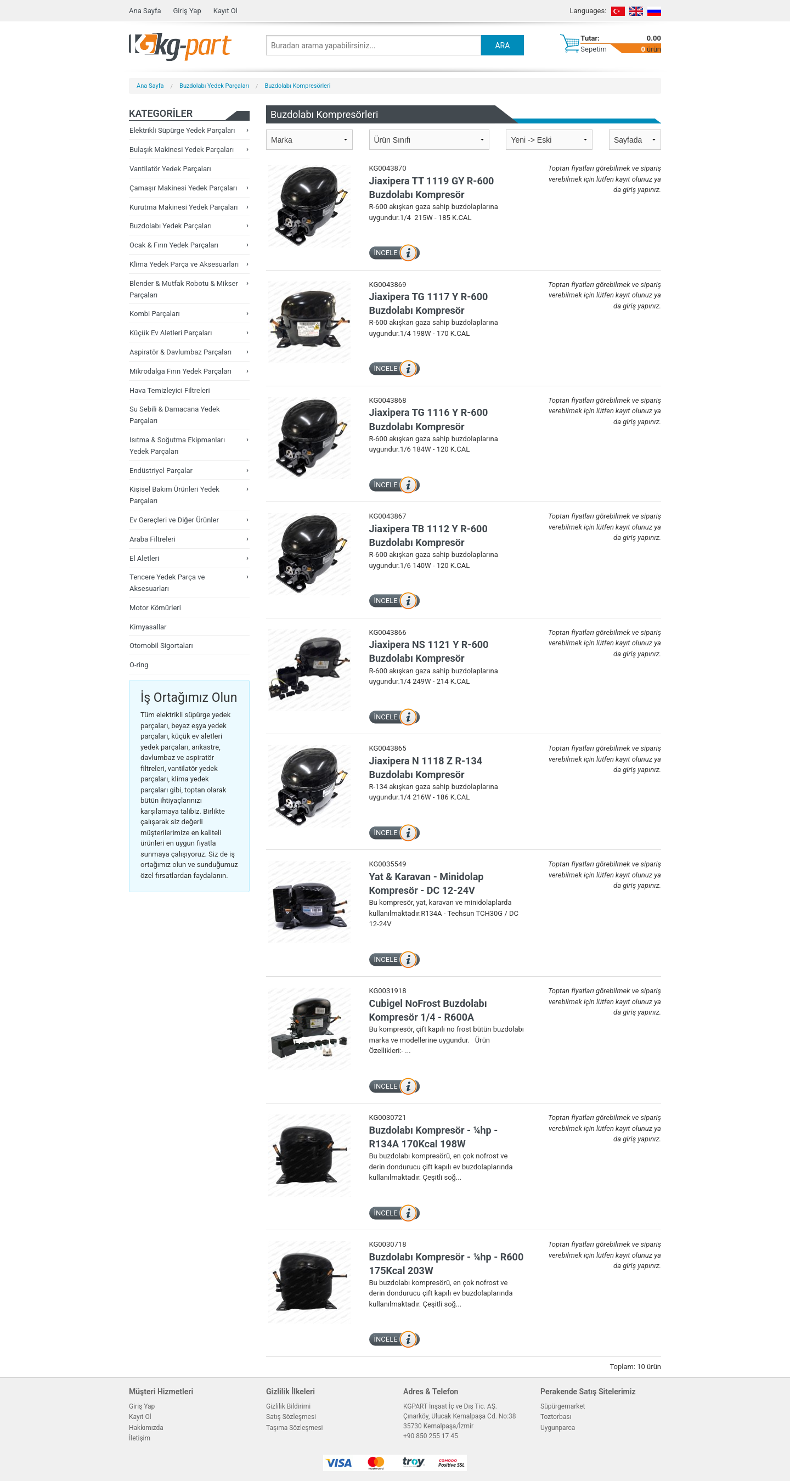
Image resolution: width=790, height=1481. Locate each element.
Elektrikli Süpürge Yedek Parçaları (182, 130)
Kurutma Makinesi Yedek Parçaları (183, 207)
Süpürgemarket (562, 1406)
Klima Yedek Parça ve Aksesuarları (184, 264)
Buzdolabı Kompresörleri (297, 85)
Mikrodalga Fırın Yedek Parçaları (180, 371)
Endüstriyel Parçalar (161, 470)
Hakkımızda (146, 1428)
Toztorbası (555, 1417)
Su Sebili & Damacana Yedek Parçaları (174, 415)
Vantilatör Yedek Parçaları (170, 169)
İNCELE (386, 253)
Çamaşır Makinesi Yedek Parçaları (183, 188)
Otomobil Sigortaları (161, 645)
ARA (502, 45)
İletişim (139, 1438)
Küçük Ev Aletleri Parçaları (170, 333)
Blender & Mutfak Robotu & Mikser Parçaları (183, 289)
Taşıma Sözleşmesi (294, 1428)
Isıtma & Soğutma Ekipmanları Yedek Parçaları (177, 445)
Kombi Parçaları (154, 313)
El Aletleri (144, 558)
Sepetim (593, 49)
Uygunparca (557, 1428)
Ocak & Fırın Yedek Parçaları (173, 245)
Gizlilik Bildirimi (288, 1406)
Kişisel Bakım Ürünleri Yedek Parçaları (174, 495)
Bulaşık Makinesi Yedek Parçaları (181, 149)
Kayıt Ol (225, 11)
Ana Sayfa (145, 11)
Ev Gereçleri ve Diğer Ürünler (174, 520)
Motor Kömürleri (155, 608)
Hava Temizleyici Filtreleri (169, 390)
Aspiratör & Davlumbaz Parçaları (180, 352)
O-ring (139, 665)
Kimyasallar (147, 627)
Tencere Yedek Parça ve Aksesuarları (167, 583)
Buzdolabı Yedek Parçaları (214, 85)
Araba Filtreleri (152, 539)
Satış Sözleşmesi (291, 1417)
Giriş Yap (187, 11)
